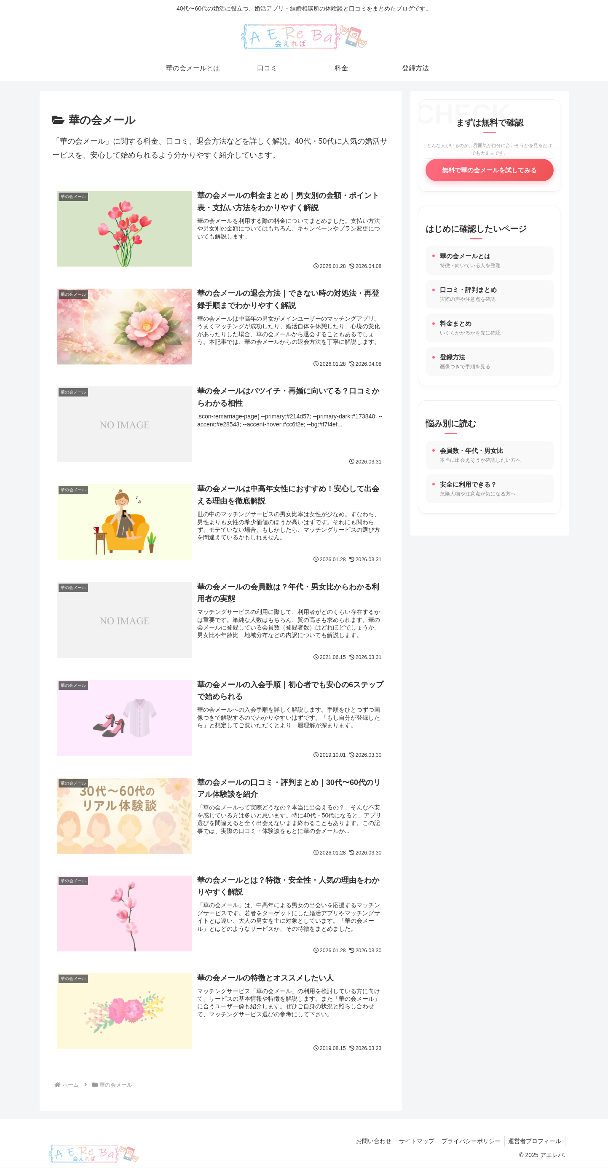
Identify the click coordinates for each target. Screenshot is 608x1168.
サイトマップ (413, 1141)
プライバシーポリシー (469, 1141)
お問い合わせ (369, 1141)
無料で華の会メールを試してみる (489, 170)
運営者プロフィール (534, 1141)
